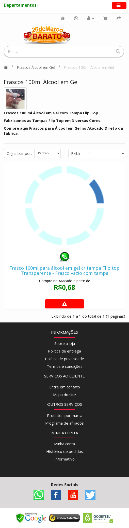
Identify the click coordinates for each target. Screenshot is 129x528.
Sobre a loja (64, 343)
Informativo (64, 459)
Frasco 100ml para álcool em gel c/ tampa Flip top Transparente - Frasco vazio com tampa (64, 270)
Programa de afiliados (64, 423)
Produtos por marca (64, 415)
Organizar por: (19, 153)
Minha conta (64, 443)
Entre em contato (64, 386)
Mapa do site (64, 394)
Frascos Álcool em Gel (36, 67)
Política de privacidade (64, 358)
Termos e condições (65, 366)
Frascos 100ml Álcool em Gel (89, 67)
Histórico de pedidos (64, 451)
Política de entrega (64, 351)
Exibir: (76, 153)
